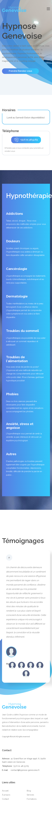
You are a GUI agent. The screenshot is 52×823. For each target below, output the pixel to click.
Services (30, 795)
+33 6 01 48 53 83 (26, 140)
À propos (6, 795)
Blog (29, 791)
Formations (32, 799)
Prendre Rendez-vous (20, 71)
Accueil (5, 791)
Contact (5, 799)
